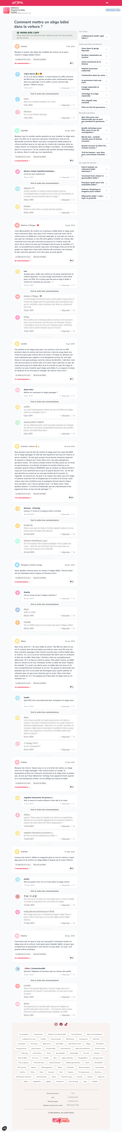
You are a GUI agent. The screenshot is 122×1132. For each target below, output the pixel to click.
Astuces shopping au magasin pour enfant (91, 190)
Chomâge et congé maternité (90, 95)
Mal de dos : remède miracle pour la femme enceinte (92, 139)
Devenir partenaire (53, 1093)
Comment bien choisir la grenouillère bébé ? (93, 177)
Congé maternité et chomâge (90, 88)
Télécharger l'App (113, 10)
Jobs (52, 1097)
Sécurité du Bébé (40, 59)
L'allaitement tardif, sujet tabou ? (93, 37)
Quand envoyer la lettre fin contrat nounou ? (94, 147)
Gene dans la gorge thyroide (90, 49)
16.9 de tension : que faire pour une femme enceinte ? (93, 154)
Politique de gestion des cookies (53, 1105)
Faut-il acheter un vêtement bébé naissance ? (89, 169)
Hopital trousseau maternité (90, 70)
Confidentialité (73, 1097)
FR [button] (107, 3)
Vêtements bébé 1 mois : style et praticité (93, 197)
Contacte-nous (73, 1101)
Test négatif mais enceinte (89, 101)
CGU (72, 1093)
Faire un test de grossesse (93, 107)
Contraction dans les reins (93, 75)
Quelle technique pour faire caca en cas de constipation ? (92, 130)
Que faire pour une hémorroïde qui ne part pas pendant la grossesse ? (93, 120)
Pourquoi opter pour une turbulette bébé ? (93, 184)
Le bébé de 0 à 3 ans (23, 59)
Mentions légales (53, 1101)
